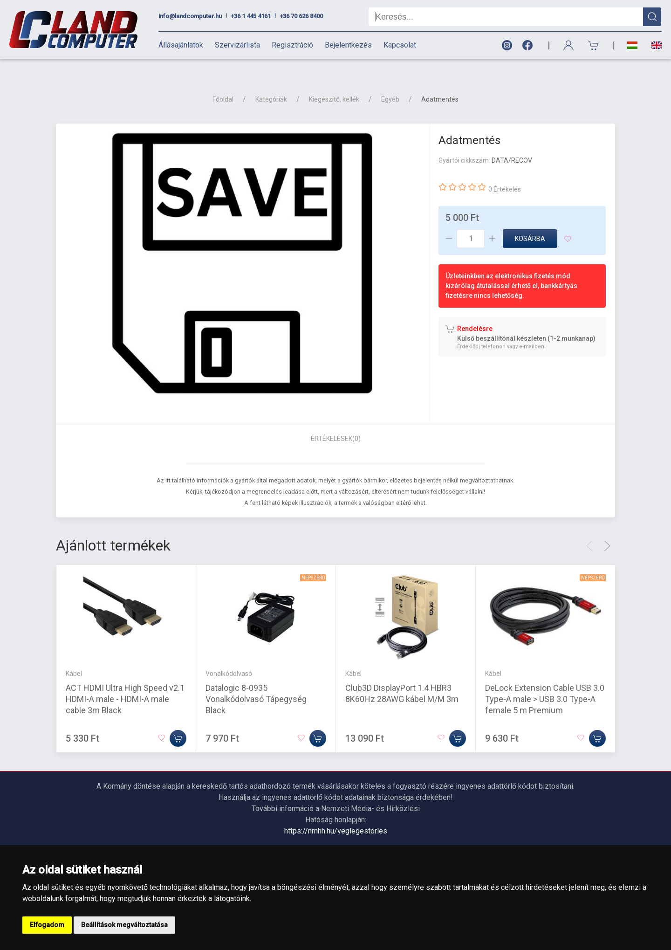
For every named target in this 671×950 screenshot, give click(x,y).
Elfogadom (47, 925)
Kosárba (530, 222)
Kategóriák (271, 83)
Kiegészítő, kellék (334, 83)
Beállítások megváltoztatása (124, 925)
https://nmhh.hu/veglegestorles (335, 814)
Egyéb (390, 83)
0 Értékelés (504, 173)
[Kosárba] (178, 721)
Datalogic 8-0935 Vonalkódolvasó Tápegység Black (256, 682)
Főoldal (222, 83)
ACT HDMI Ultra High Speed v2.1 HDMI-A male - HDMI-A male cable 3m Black (125, 682)
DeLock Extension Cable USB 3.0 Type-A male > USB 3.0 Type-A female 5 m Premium (544, 682)
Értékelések (336, 422)
